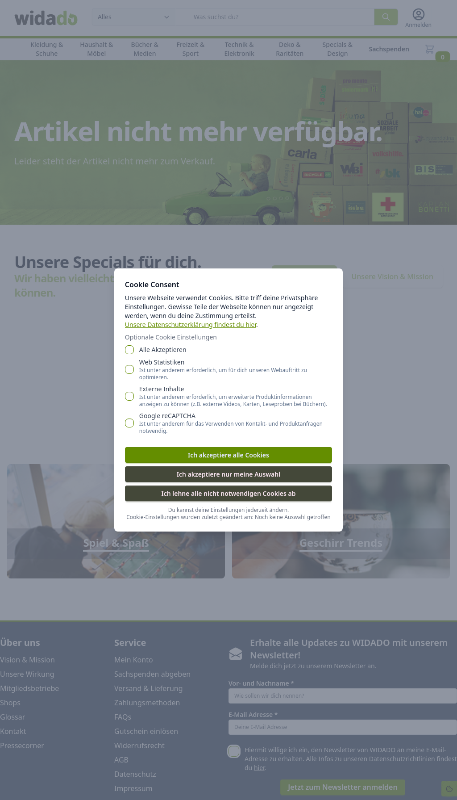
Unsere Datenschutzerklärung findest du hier (190, 324)
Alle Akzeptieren (163, 349)
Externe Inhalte (235, 396)
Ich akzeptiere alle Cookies (228, 455)
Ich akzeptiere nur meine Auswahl (228, 474)
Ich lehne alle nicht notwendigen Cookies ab (228, 493)
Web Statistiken (235, 369)
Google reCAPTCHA (235, 423)
